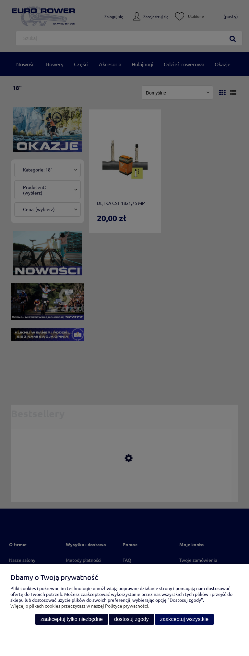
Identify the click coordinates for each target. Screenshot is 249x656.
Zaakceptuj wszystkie (184, 619)
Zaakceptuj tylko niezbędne (72, 619)
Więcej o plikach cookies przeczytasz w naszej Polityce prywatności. (79, 606)
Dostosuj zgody (131, 619)
